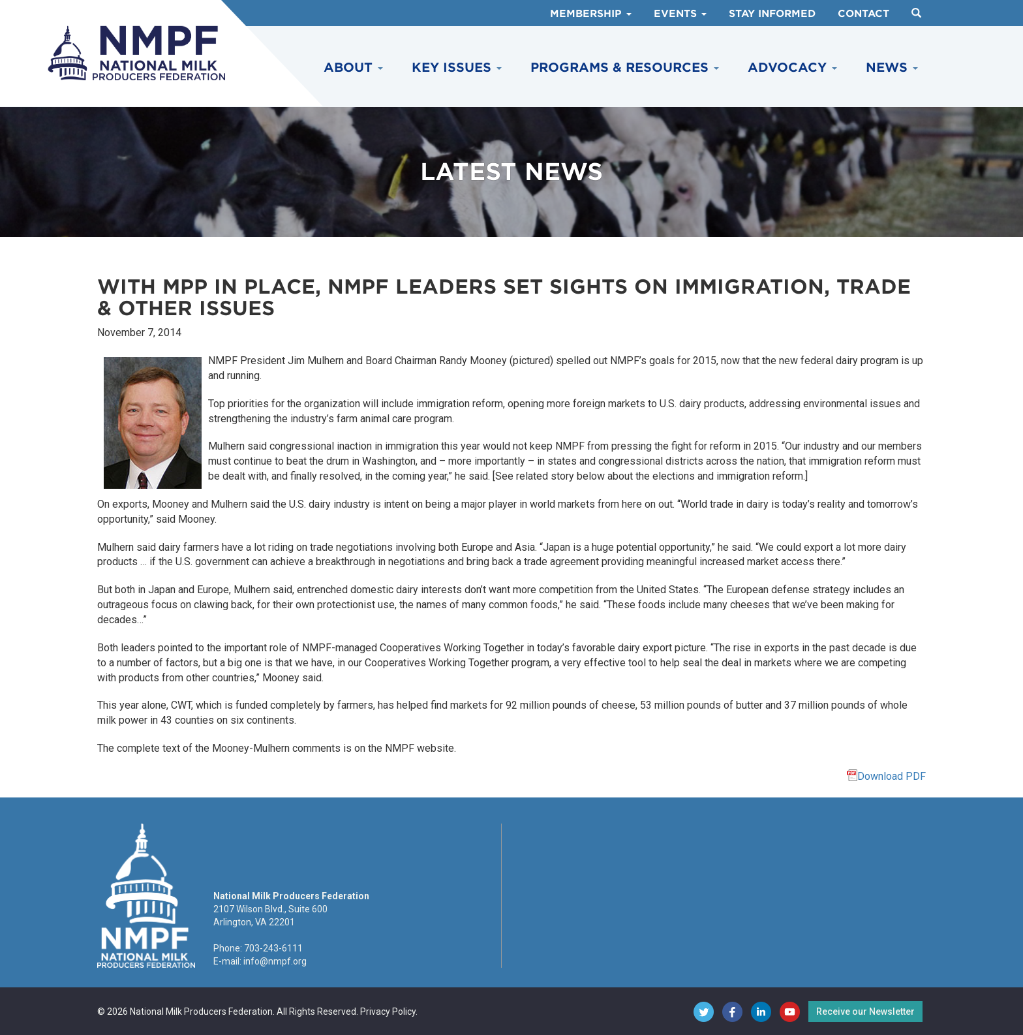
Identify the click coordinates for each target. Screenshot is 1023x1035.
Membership (591, 14)
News (892, 67)
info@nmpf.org (275, 961)
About (353, 67)
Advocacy (792, 67)
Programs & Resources (624, 67)
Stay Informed (772, 14)
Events (680, 14)
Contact (863, 14)
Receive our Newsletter (865, 1011)
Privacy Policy (388, 1011)
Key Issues (457, 67)
